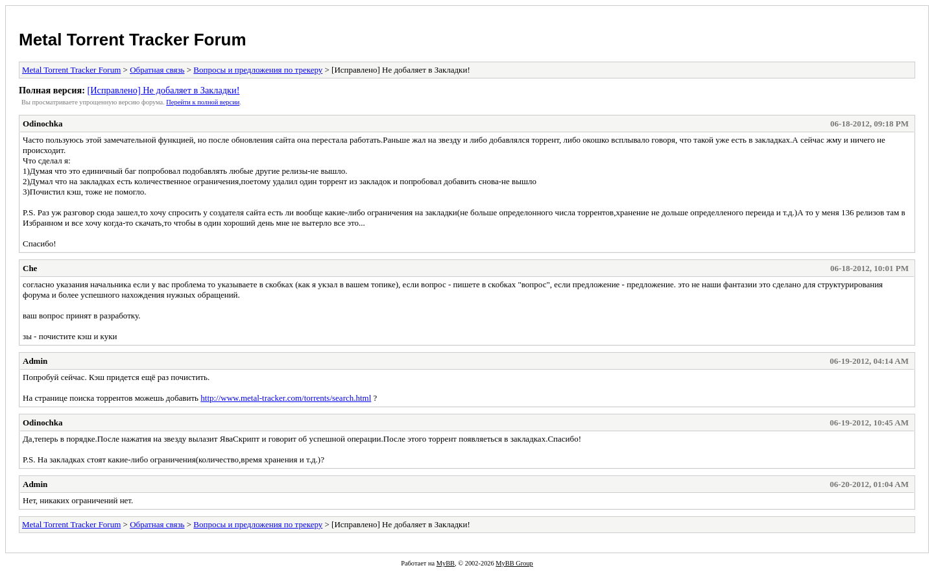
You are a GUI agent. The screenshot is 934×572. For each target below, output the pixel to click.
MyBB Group (514, 563)
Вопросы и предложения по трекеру (257, 70)
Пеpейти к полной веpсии (202, 102)
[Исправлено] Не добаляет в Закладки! (163, 90)
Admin (35, 361)
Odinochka (42, 123)
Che (30, 268)
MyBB (446, 563)
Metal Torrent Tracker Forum (132, 39)
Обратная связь (157, 70)
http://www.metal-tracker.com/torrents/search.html (285, 398)
